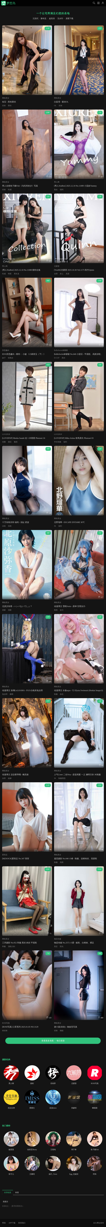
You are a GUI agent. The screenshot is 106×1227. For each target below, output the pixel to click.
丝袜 (4, 106)
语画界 (53, 1083)
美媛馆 (74, 1108)
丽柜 (32, 1083)
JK (55, 526)
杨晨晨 (11, 1150)
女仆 (61, 610)
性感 (9, 190)
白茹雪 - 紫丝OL (61, 102)
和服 (4, 946)
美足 (56, 946)
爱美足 (4, 855)
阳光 (61, 946)
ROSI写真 (6, 1023)
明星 (9, 274)
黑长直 (16, 274)
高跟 (61, 862)
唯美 (56, 610)
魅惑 (15, 442)
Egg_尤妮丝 (73, 1174)
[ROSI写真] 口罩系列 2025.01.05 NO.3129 (20, 1027)
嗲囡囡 (94, 1108)
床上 (61, 274)
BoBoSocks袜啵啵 (61, 350)
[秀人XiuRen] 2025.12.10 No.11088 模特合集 (21, 270)
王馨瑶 (32, 1174)
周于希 (74, 1150)
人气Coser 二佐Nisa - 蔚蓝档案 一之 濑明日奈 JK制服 (77, 774)
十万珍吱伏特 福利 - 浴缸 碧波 (15, 522)
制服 (56, 694)
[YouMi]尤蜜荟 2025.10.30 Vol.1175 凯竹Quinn (74, 270)
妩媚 (9, 778)
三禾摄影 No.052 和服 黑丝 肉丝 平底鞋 (19, 943)
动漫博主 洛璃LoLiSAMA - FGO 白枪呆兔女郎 (22, 690)
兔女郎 (4, 694)
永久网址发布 (98, 1223)
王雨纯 (53, 1150)
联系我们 (21, 1223)
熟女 (56, 190)
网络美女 (5, 98)
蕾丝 (9, 106)
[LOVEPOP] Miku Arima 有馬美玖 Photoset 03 (73, 438)
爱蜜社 (32, 1108)
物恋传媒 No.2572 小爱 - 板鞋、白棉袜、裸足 (74, 943)
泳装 (4, 526)
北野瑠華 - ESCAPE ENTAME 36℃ (69, 522)
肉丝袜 (4, 1031)
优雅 (4, 442)
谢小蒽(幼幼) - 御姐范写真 (65, 1027)
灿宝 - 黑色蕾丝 (9, 102)
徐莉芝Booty (32, 1150)
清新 (9, 610)
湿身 (9, 526)
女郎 (56, 274)
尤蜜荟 (56, 266)
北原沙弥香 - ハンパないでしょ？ (17, 606)
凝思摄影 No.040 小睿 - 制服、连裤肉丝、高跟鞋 (75, 858)
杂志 (61, 694)
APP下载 (12, 1223)
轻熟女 (10, 358)
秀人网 (56, 182)
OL (55, 106)
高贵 (67, 274)
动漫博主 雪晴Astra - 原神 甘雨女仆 (69, 606)
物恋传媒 (57, 939)
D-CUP (56, 358)
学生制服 (57, 442)
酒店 (9, 442)
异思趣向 (5, 350)
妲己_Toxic (53, 1174)
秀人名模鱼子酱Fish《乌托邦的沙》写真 (20, 186)
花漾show (53, 1108)
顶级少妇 (11, 946)
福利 (61, 190)
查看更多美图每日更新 (53, 1041)
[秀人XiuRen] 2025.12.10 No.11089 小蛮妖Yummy (75, 186)
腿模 (11, 694)
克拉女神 (11, 1108)
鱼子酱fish (95, 1150)
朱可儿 (11, 1174)
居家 (4, 610)
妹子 (4, 358)
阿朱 (95, 1174)
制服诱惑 (61, 778)
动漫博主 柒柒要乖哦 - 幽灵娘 (15, 774)
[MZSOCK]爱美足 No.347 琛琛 (15, 858)
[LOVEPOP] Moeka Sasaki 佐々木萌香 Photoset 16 (23, 438)
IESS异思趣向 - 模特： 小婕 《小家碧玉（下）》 (23, 354)
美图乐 (5, 1202)
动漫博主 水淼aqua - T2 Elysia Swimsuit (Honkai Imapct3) (78, 690)
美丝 (63, 358)
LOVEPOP (6, 434)
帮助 (4, 1223)
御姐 (61, 1031)
